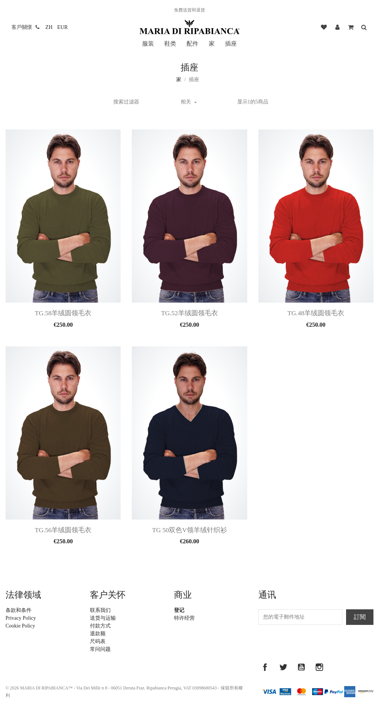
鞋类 (170, 43)
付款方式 (100, 626)
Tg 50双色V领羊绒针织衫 (189, 530)
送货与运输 (103, 618)
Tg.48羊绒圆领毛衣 (316, 313)
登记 (179, 610)
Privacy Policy (21, 618)
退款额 (97, 633)
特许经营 (184, 618)
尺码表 (97, 641)
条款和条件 (18, 610)
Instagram (319, 667)
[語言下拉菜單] (49, 27)
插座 (231, 43)
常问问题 (100, 649)
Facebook (265, 667)
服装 (148, 43)
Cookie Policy (20, 626)
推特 (283, 667)
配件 (192, 43)
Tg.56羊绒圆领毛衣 (63, 530)
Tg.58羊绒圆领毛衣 (63, 313)
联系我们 (100, 610)
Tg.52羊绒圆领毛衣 (189, 313)
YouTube (301, 667)
